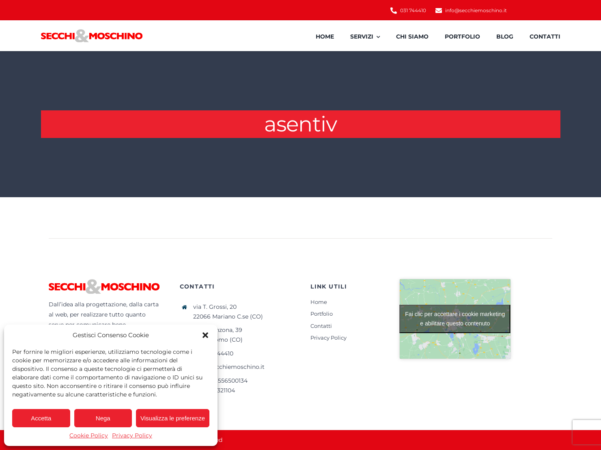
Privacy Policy (132, 435)
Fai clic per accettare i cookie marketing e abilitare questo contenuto (455, 319)
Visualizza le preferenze (172, 418)
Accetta (41, 418)
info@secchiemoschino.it (229, 366)
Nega (103, 418)
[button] (205, 335)
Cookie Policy (88, 435)
